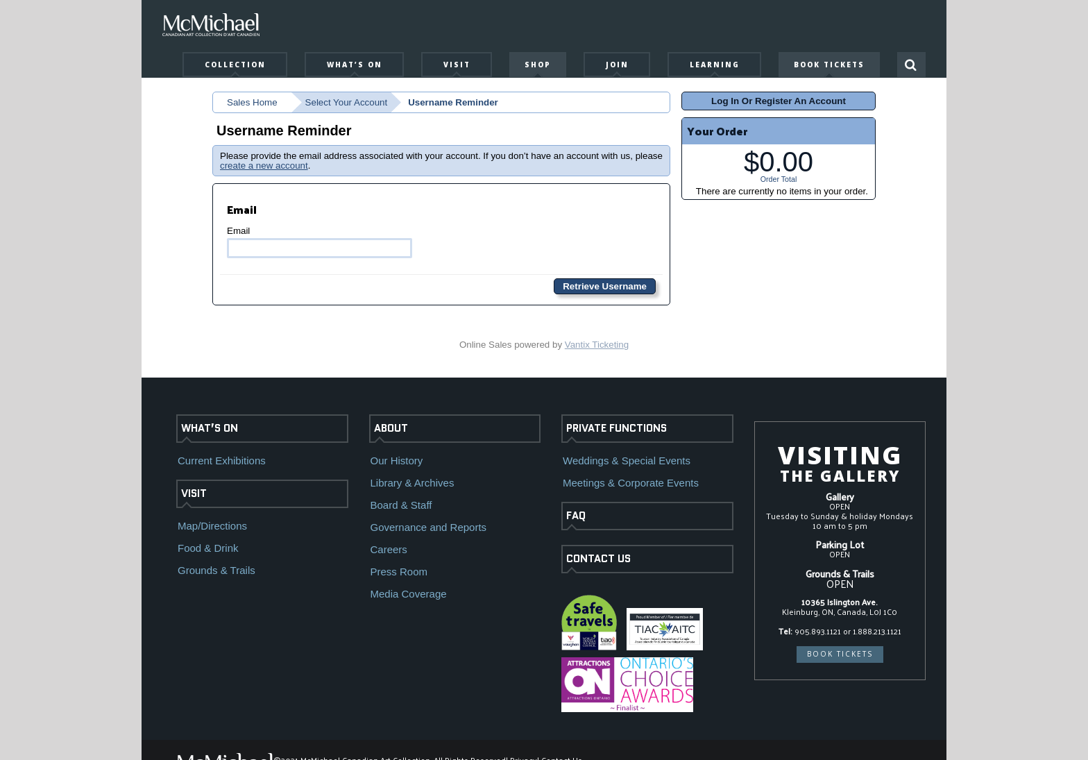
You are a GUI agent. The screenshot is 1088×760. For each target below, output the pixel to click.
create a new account (264, 165)
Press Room (399, 571)
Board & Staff (401, 505)
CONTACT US (598, 558)
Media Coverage (409, 594)
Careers (389, 549)
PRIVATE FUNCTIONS (616, 428)
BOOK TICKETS (840, 654)
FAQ (576, 515)
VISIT (194, 493)
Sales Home (252, 102)
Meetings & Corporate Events (631, 483)
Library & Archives (412, 483)
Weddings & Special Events (626, 460)
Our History (397, 460)
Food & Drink (208, 548)
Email (319, 242)
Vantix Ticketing (597, 344)
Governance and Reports (429, 527)
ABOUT (391, 428)
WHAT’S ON (209, 428)
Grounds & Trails (216, 570)
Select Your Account (346, 102)
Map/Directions (212, 526)
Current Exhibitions (222, 460)
